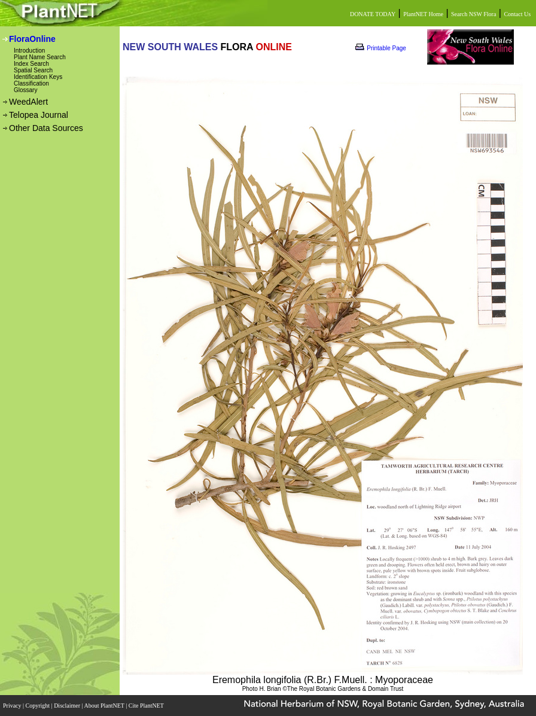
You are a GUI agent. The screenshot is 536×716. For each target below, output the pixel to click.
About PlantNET (105, 705)
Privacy (13, 705)
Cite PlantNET (147, 705)
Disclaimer (67, 705)
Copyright (38, 705)
